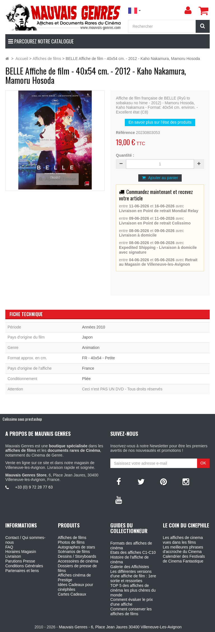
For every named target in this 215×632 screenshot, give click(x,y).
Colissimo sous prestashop (22, 419)
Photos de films (71, 542)
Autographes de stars (76, 547)
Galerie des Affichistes (129, 566)
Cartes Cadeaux (72, 594)
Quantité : (125, 155)
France (88, 368)
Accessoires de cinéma (78, 561)
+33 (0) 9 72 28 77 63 (34, 487)
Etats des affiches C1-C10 (133, 552)
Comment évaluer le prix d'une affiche (131, 601)
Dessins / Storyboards (77, 556)
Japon (87, 337)
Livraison (13, 556)
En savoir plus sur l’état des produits (159, 122)
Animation (90, 347)
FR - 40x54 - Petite (98, 358)
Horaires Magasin (20, 551)
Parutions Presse (20, 561)
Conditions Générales (24, 566)
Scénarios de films (74, 551)
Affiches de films (72, 537)
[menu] (188, 10)
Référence (125, 132)
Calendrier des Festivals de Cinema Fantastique (184, 558)
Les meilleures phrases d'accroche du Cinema (183, 549)
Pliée (86, 378)
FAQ (9, 547)
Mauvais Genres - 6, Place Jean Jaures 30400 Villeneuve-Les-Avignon (120, 627)
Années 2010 (93, 327)
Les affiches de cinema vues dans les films (183, 540)
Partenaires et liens (22, 570)
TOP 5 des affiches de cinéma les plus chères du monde (133, 590)
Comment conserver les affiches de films (131, 611)
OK (203, 463)
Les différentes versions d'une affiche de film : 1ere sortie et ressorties (133, 576)
